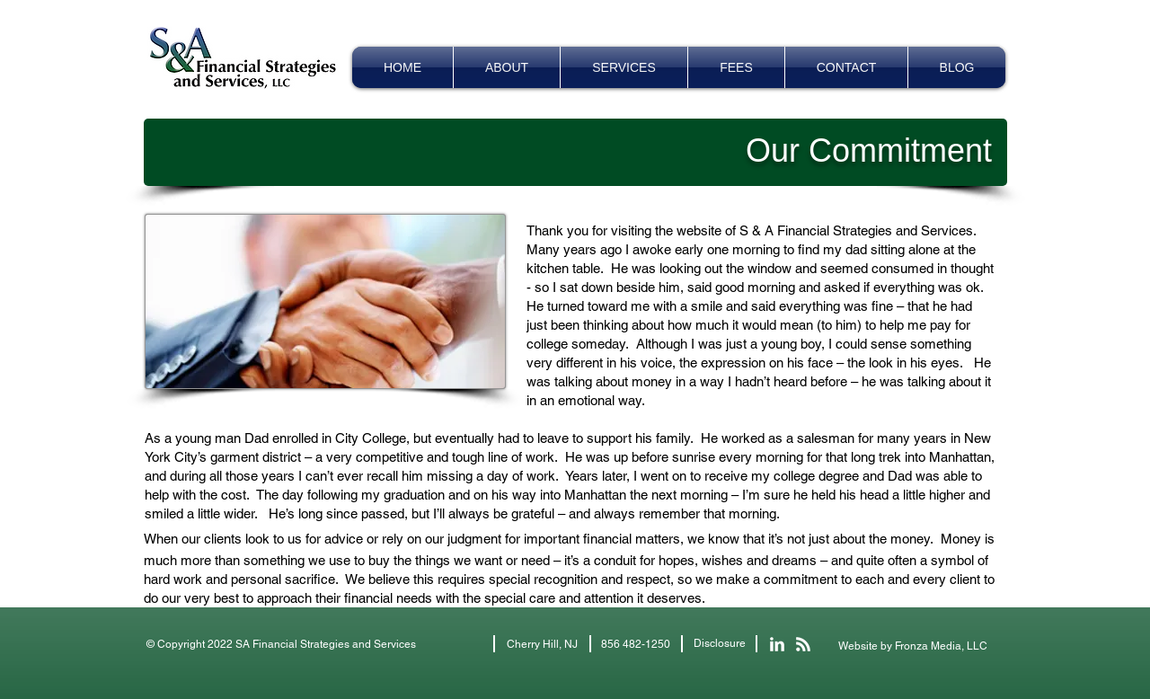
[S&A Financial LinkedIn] (777, 644)
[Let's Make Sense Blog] (803, 644)
